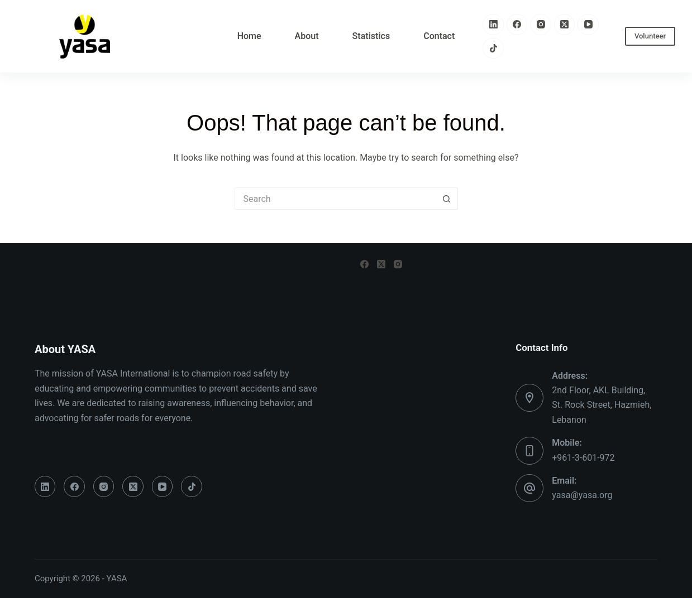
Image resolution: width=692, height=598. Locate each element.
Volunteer (650, 36)
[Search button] (447, 198)
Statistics (371, 36)
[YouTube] (588, 24)
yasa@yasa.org (582, 495)
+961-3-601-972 (583, 457)
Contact (439, 36)
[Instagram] (540, 24)
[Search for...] (335, 198)
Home (249, 36)
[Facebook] (517, 24)
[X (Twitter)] (564, 24)
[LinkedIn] (493, 24)
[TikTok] (493, 48)
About (307, 36)
